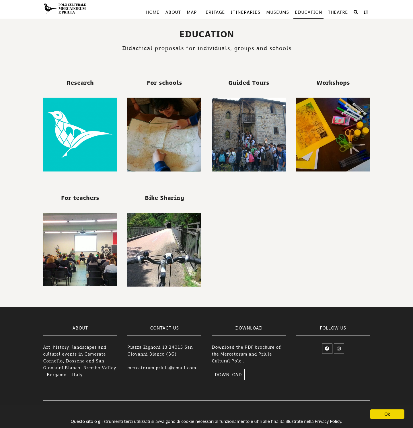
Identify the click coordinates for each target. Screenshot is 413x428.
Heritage (213, 12)
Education (308, 12)
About (173, 12)
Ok (387, 414)
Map (192, 12)
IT (366, 12)
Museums (277, 12)
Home (152, 12)
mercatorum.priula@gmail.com (161, 367)
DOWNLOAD (228, 374)
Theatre (338, 12)
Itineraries (245, 12)
